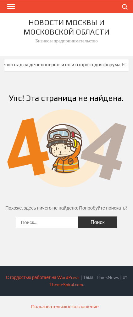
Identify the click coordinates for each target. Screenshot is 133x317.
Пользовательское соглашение (65, 306)
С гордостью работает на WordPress (43, 277)
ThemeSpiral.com (66, 284)
